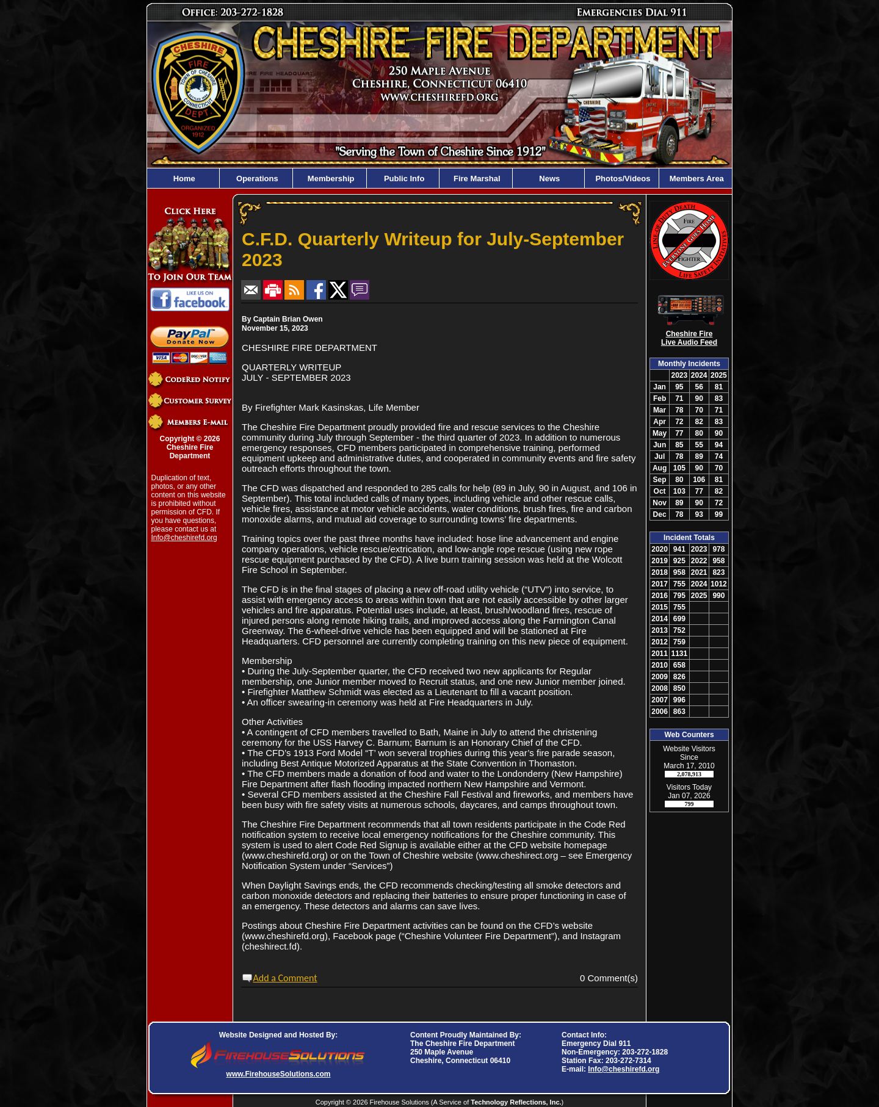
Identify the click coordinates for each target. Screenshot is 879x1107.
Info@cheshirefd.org (184, 537)
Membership (329, 178)
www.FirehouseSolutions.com (278, 1074)
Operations (256, 178)
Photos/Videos (622, 178)
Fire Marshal (475, 178)
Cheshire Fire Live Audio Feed (689, 338)
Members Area (695, 178)
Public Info (403, 178)
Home (183, 178)
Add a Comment (285, 978)
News (548, 178)
